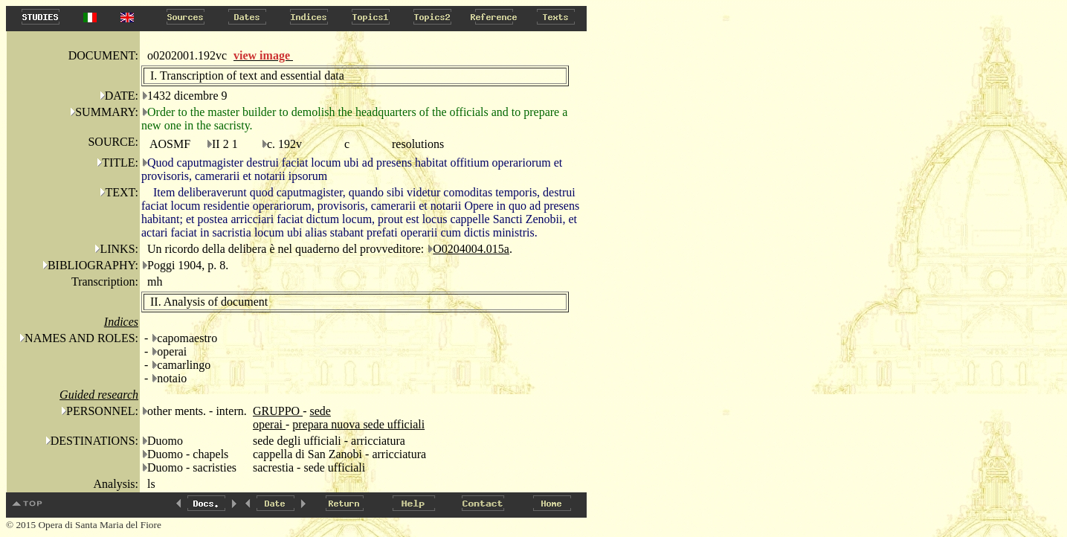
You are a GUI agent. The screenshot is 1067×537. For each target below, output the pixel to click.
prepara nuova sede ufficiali (358, 424)
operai (269, 424)
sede (319, 411)
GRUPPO (278, 411)
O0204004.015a (471, 248)
